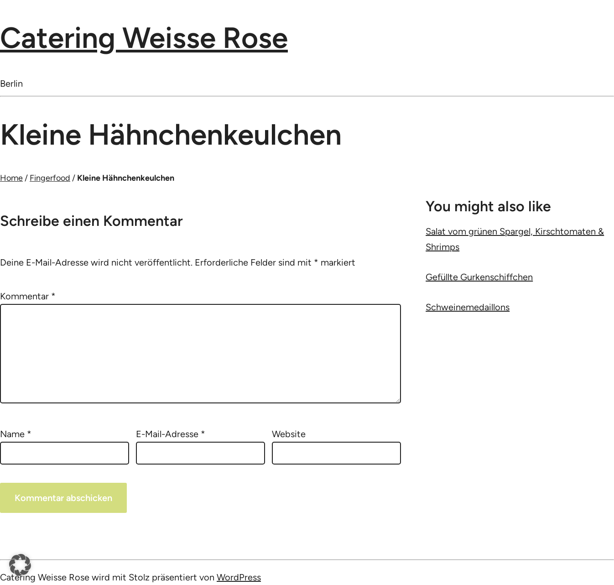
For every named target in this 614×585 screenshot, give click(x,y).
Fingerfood (50, 178)
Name (15, 433)
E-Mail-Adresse (170, 433)
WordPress (239, 577)
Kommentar (28, 296)
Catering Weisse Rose (144, 37)
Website (289, 433)
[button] (20, 565)
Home (11, 178)
